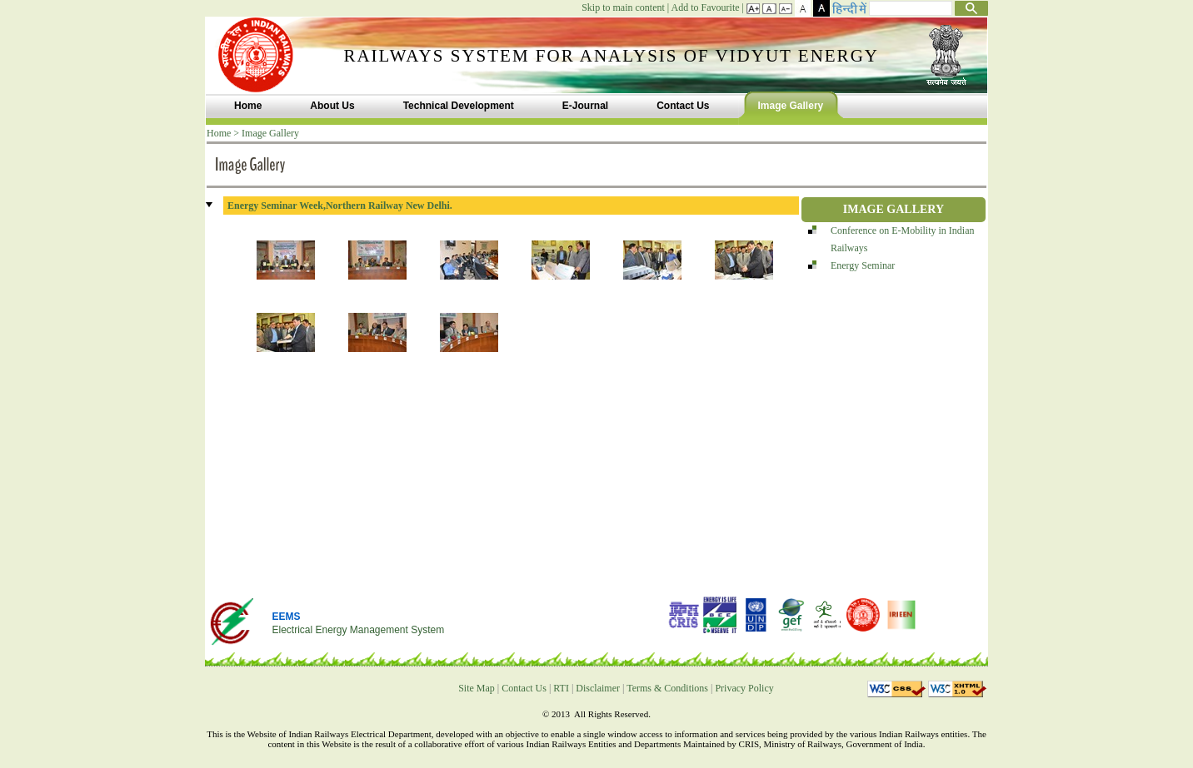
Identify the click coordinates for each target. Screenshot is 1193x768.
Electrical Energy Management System (358, 630)
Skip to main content (623, 7)
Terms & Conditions (667, 688)
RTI (561, 688)
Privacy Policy (744, 688)
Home (219, 133)
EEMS (286, 616)
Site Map (476, 688)
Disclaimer (598, 688)
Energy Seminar (863, 265)
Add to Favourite (705, 7)
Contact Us (524, 688)
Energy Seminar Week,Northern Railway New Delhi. (339, 205)
